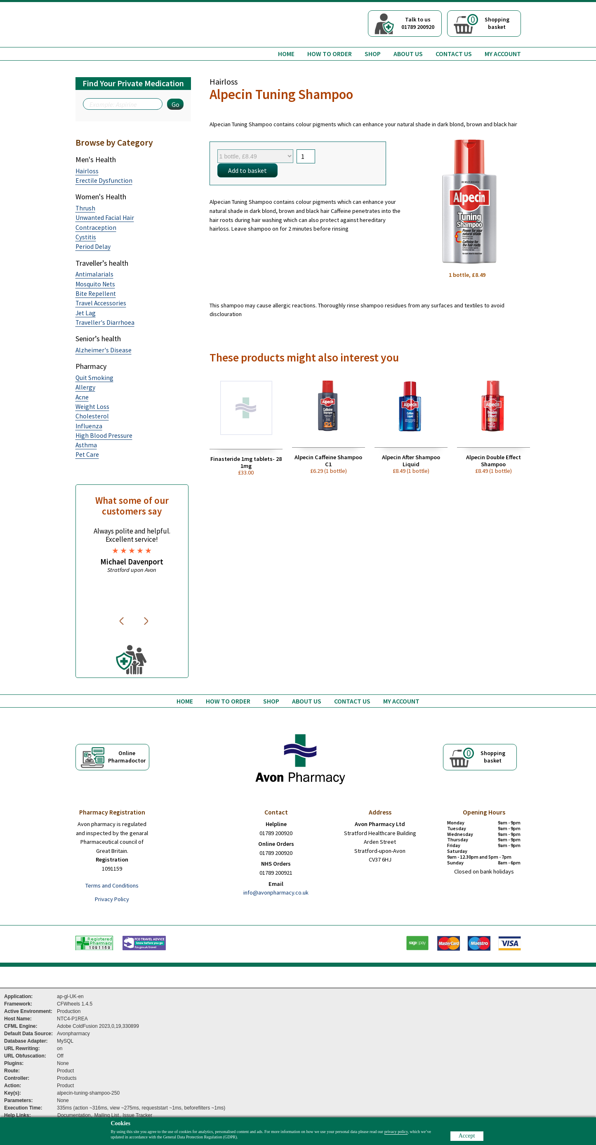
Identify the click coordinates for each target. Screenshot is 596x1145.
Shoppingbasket (488, 22)
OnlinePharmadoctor (127, 756)
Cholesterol (92, 416)
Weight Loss (92, 407)
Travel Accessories (100, 303)
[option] (132, 550)
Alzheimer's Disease (103, 350)
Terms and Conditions (112, 885)
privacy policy (396, 1131)
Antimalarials (94, 274)
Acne (82, 397)
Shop (373, 54)
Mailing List (106, 1115)
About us (408, 54)
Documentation (74, 1115)
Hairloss (87, 171)
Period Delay (93, 246)
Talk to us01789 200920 (417, 23)
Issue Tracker (137, 1115)
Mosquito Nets (95, 284)
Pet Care (87, 454)
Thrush (85, 208)
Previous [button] (123, 621)
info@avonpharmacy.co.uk (276, 892)
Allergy (85, 387)
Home (286, 54)
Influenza (88, 426)
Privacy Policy (112, 899)
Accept (467, 1136)
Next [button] (147, 621)
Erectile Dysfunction (103, 180)
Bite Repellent (95, 293)
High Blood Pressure (103, 435)
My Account (503, 54)
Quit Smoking (94, 378)
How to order (329, 54)
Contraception (95, 227)
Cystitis (85, 237)
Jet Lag (85, 313)
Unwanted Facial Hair (104, 218)
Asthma (86, 445)
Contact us (454, 54)
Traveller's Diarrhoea (104, 322)
